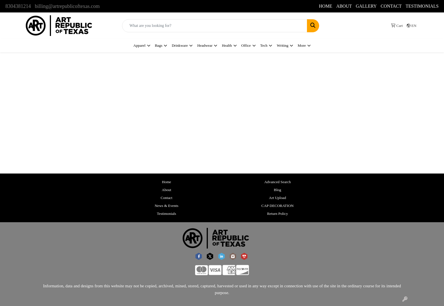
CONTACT (391, 6)
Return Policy (277, 213)
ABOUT (344, 6)
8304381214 (18, 6)
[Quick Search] (214, 25)
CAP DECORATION (277, 206)
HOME (325, 6)
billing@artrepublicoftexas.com (67, 6)
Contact (166, 198)
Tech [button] (264, 45)
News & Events (166, 206)
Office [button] (246, 45)
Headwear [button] (204, 45)
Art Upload (277, 198)
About (166, 190)
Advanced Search (277, 182)
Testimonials (166, 213)
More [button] (302, 45)
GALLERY (366, 6)
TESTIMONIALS (422, 6)
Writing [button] (282, 45)
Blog (277, 190)
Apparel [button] (139, 45)
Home (166, 182)
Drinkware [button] (180, 45)
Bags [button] (159, 45)
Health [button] (227, 45)
